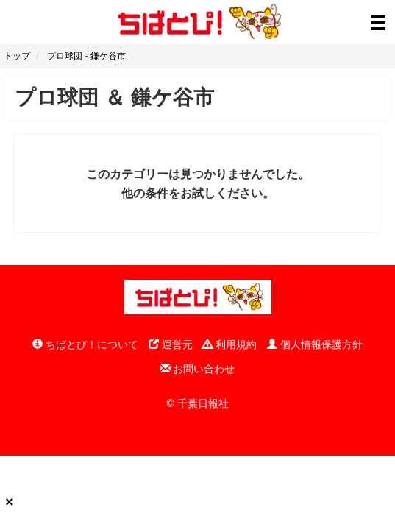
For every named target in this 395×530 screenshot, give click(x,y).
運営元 (171, 344)
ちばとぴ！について (85, 344)
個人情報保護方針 (315, 344)
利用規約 (229, 344)
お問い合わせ (197, 369)
